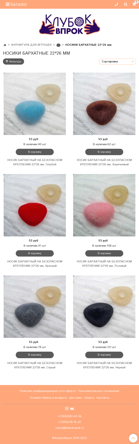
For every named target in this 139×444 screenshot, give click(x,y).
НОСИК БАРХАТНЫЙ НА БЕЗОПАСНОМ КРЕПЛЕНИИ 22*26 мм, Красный (34, 263)
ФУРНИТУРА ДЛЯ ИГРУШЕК (31, 45)
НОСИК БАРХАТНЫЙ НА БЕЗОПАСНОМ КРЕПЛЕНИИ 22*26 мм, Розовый (104, 263)
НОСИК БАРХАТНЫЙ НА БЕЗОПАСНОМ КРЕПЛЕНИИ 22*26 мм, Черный (104, 365)
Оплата (89, 398)
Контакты (102, 398)
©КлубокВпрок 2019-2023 (69, 438)
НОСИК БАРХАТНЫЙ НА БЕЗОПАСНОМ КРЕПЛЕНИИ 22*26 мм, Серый (34, 365)
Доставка (75, 398)
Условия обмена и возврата (48, 398)
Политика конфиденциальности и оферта (48, 391)
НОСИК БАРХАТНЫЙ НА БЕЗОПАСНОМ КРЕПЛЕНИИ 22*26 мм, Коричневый (104, 162)
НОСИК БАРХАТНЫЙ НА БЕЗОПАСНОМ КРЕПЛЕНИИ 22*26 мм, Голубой (34, 162)
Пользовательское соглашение (98, 391)
